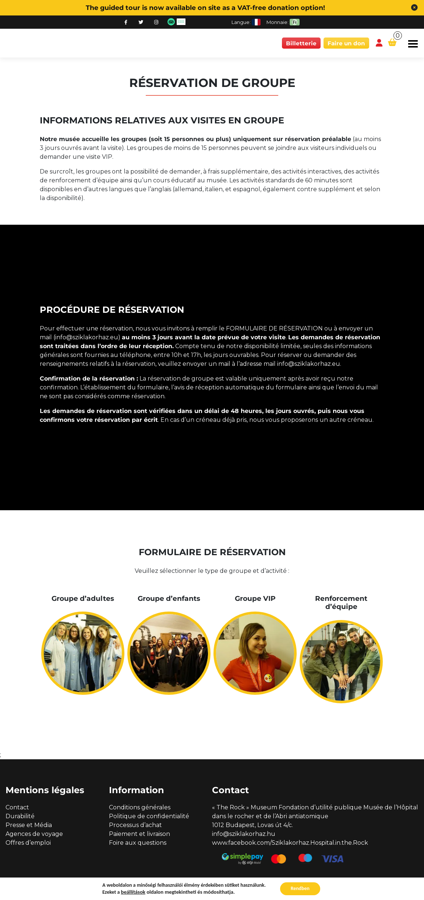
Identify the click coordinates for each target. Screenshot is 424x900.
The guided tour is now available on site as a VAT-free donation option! (205, 7)
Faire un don (346, 43)
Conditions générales (139, 807)
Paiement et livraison (139, 833)
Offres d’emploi (28, 842)
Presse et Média (29, 825)
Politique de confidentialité (149, 816)
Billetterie (301, 43)
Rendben (300, 888)
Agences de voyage (34, 833)
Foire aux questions (137, 842)
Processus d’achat (135, 825)
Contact (17, 807)
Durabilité (20, 816)
